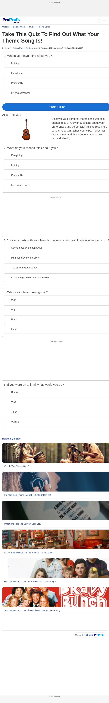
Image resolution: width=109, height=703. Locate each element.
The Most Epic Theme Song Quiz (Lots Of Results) (27, 495)
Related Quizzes (11, 438)
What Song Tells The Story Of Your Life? (22, 524)
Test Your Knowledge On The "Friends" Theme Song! (28, 552)
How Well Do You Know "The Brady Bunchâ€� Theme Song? (32, 610)
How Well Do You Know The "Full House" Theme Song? (30, 581)
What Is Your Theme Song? (16, 466)
